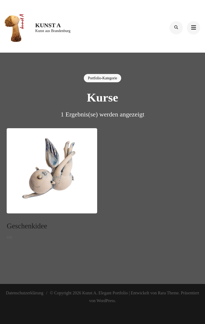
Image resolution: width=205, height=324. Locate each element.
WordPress (105, 300)
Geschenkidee (27, 226)
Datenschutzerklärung (24, 293)
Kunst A (48, 25)
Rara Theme (168, 293)
